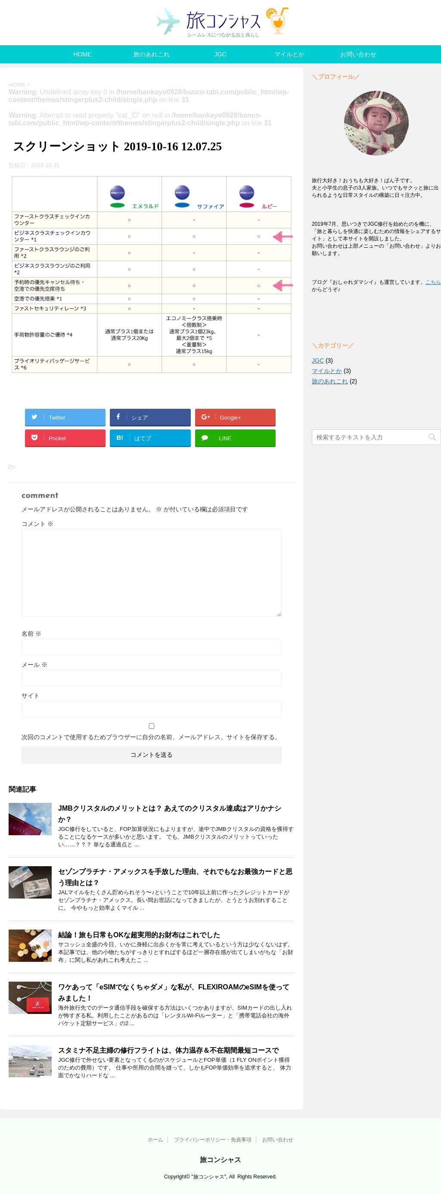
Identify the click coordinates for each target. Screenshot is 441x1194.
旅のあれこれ (152, 54)
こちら (433, 282)
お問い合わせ (358, 54)
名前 (31, 633)
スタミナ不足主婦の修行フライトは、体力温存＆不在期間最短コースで (168, 1050)
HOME (83, 54)
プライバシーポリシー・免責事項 (213, 1140)
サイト (31, 695)
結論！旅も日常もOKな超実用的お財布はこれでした (139, 935)
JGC (220, 54)
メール (34, 664)
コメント (37, 523)
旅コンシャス (220, 1159)
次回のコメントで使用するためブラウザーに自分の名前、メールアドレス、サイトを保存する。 (151, 737)
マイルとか (289, 54)
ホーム (155, 1140)
